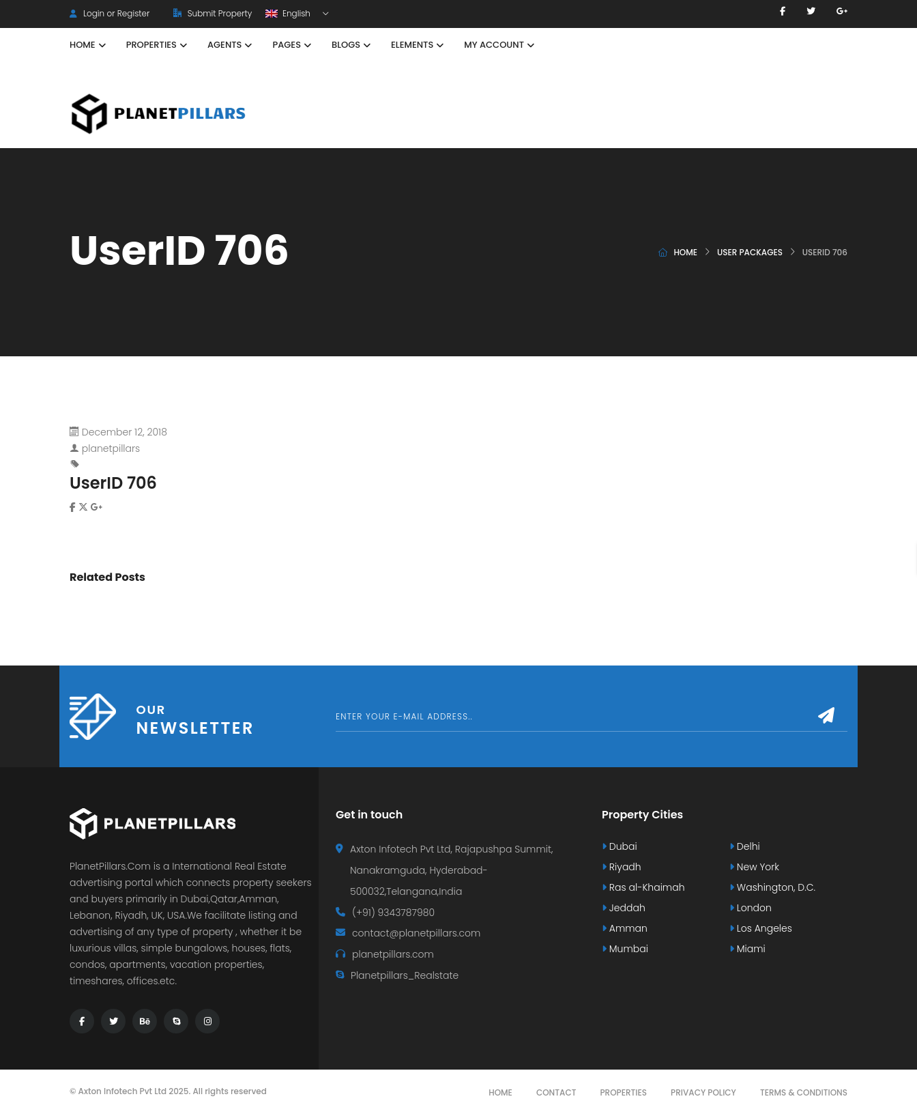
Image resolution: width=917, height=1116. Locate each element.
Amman (624, 928)
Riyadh (621, 867)
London (750, 908)
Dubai (619, 846)
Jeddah (623, 908)
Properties (623, 1092)
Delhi (744, 846)
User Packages (750, 252)
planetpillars (111, 448)
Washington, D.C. (772, 887)
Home (685, 252)
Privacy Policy (703, 1092)
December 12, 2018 (124, 432)
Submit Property (212, 13)
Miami (747, 949)
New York (754, 867)
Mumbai (625, 949)
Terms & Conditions (803, 1092)
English (288, 13)
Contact (556, 1092)
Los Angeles (760, 928)
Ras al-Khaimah (643, 887)
